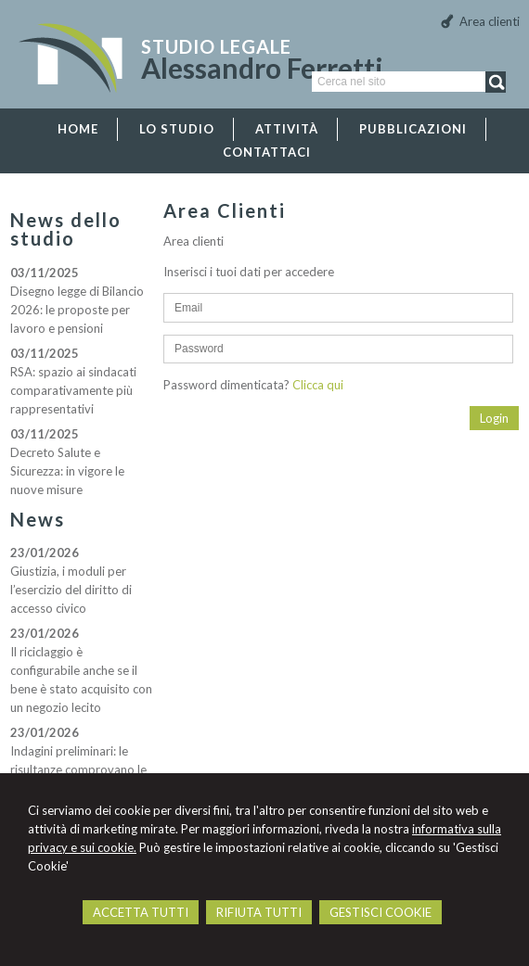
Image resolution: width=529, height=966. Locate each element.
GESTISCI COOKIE (380, 912)
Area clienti (489, 21)
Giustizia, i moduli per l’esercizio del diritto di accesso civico (71, 590)
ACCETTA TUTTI (140, 912)
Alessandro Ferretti (262, 67)
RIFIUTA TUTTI (259, 912)
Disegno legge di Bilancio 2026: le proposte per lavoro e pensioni (77, 310)
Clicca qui (317, 384)
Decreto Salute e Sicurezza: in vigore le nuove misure (67, 471)
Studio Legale (216, 46)
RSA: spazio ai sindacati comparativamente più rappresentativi (73, 390)
